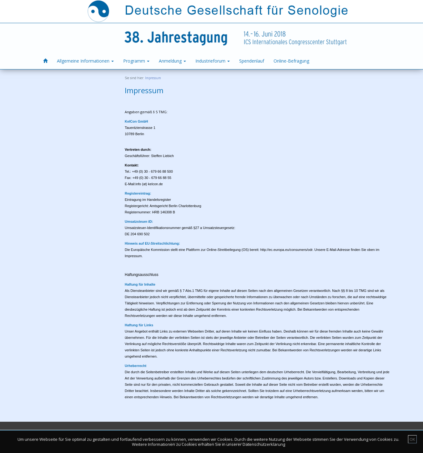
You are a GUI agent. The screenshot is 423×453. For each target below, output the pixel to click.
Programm (136, 61)
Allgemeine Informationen (85, 61)
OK (412, 439)
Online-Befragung (291, 61)
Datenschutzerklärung (264, 444)
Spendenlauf (251, 61)
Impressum (153, 78)
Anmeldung (172, 61)
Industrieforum (212, 61)
